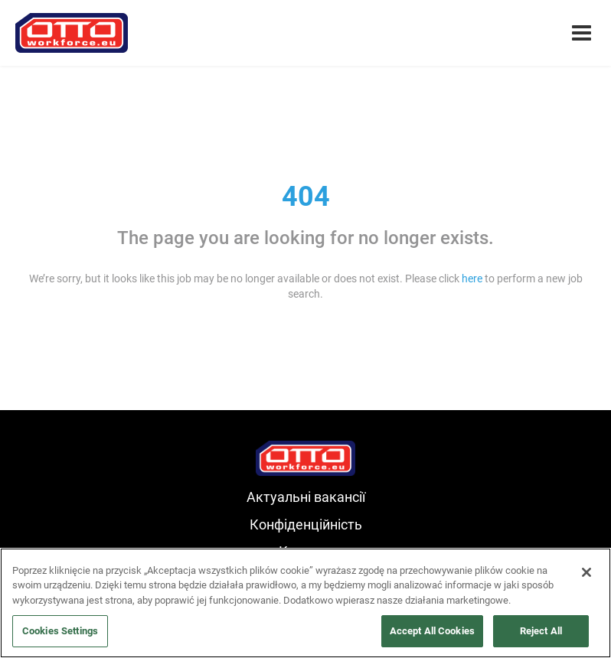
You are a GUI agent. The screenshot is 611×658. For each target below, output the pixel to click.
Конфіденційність (306, 524)
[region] (305, 603)
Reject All (541, 631)
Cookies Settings (60, 631)
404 (306, 197)
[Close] (586, 572)
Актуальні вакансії (306, 497)
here (472, 278)
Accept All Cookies (432, 631)
